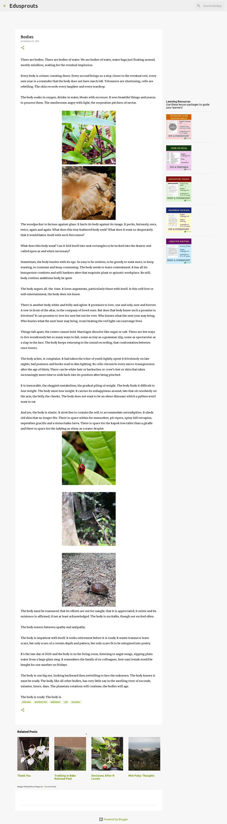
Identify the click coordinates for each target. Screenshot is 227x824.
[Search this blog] (206, 6)
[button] (23, 48)
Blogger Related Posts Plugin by (36, 787)
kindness (55, 702)
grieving (26, 702)
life (66, 702)
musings (76, 702)
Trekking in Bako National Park (65, 777)
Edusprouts (23, 6)
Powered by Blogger (113, 819)
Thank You (24, 775)
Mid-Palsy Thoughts (141, 775)
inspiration (41, 702)
